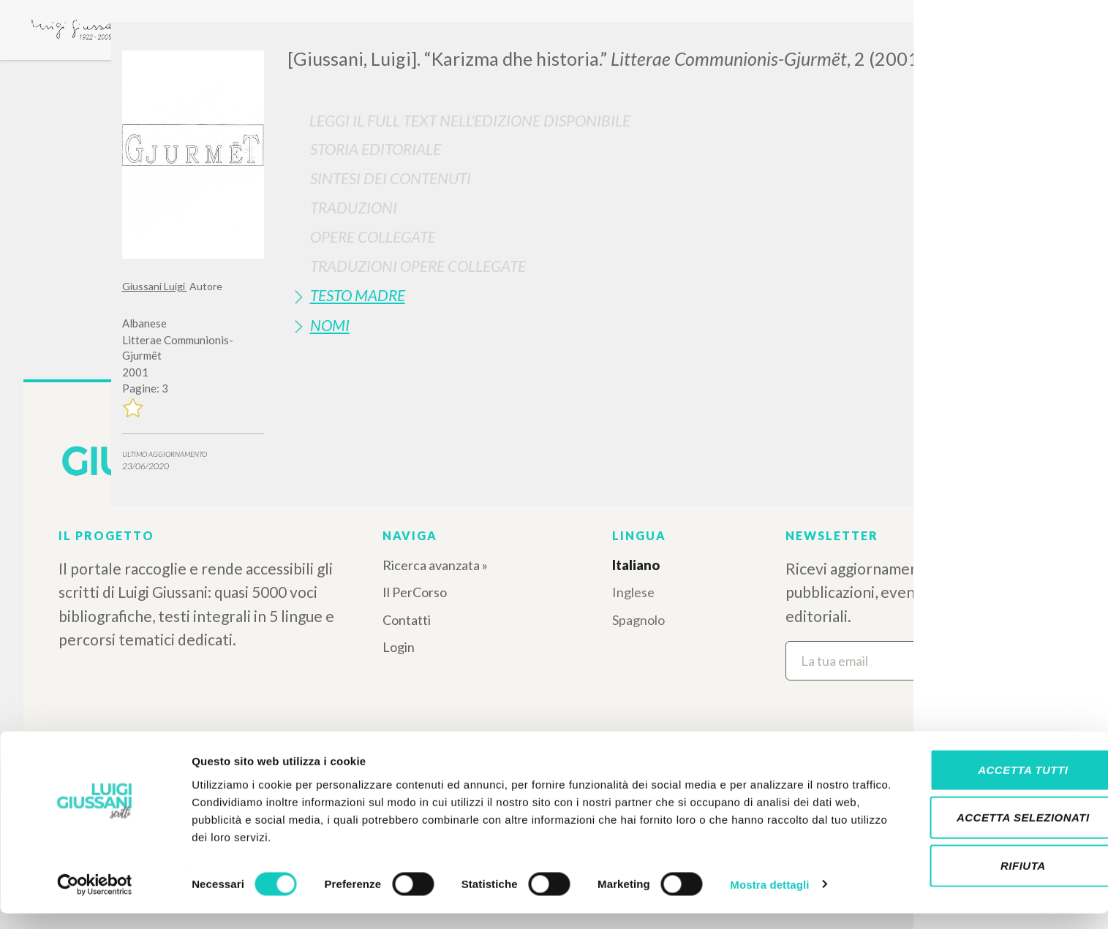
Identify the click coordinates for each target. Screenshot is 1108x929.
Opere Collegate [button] (373, 236)
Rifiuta (986, 881)
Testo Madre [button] (357, 295)
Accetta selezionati (985, 833)
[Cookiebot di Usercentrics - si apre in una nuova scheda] (95, 900)
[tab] (637, 149)
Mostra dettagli (769, 900)
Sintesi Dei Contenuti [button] (390, 178)
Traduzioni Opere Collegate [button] (418, 265)
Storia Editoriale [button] (375, 148)
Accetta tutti (985, 785)
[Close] (975, 43)
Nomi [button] (330, 324)
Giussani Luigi (154, 286)
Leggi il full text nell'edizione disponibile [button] (469, 120)
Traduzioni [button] (353, 207)
